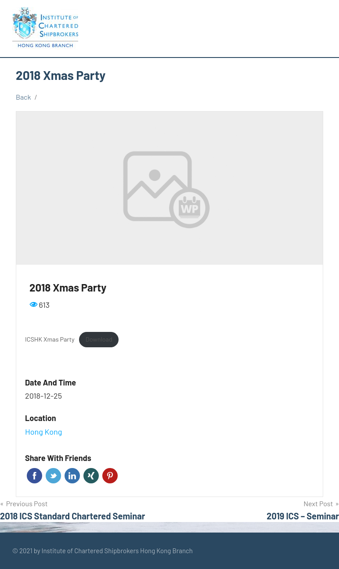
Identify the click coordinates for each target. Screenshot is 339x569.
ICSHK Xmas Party (50, 339)
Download (99, 339)
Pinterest (110, 475)
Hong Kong (43, 431)
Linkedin (72, 475)
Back (23, 97)
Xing (91, 475)
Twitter (53, 475)
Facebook (34, 475)
